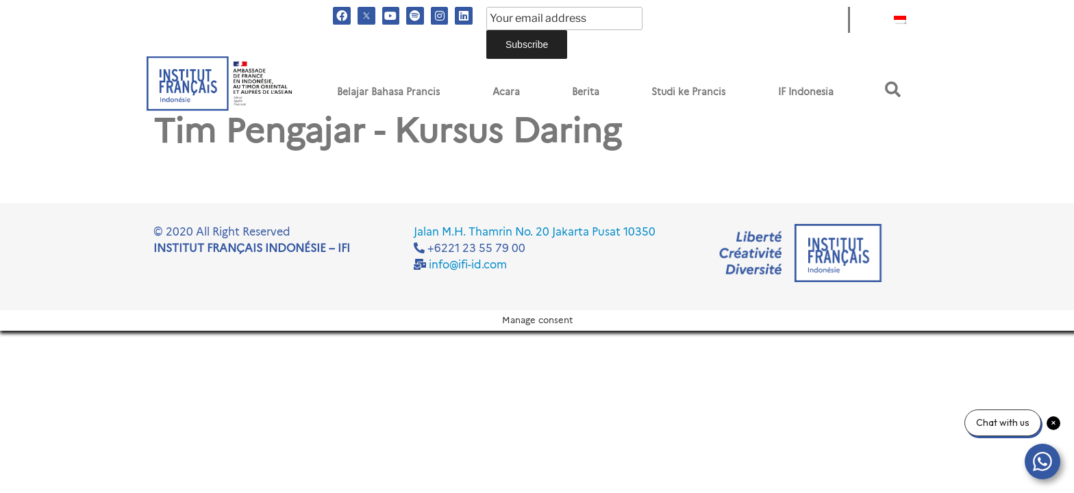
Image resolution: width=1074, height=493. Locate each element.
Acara (506, 92)
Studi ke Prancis (688, 92)
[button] (893, 89)
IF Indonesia (806, 92)
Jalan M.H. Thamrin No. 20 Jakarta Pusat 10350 (534, 231)
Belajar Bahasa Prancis (388, 92)
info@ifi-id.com (468, 264)
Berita (585, 92)
